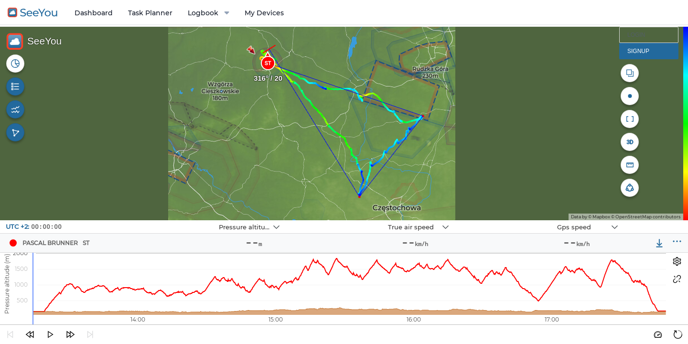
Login (636, 35)
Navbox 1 (170, 220)
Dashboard (94, 13)
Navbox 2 (339, 220)
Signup (638, 51)
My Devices (264, 13)
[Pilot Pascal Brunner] (13, 243)
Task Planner (150, 13)
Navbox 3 (508, 220)
